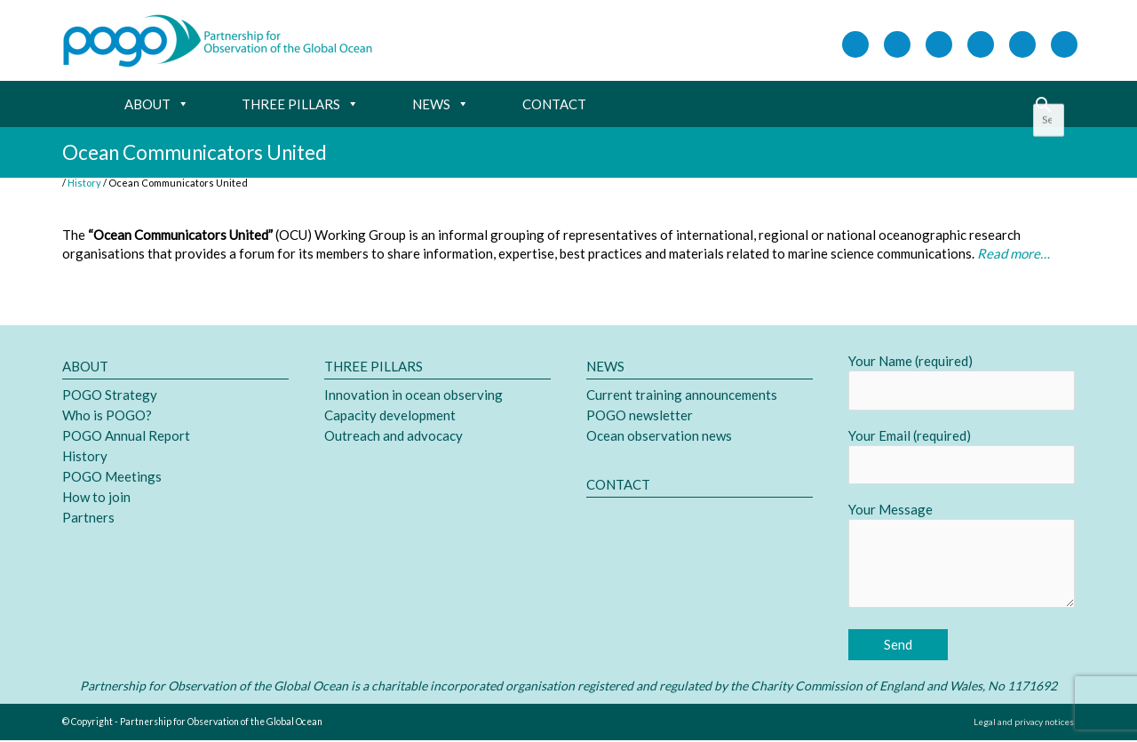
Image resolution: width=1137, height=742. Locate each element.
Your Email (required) (961, 457)
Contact (554, 105)
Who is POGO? (107, 416)
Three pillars (300, 105)
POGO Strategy (109, 395)
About (156, 105)
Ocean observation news (659, 436)
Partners (88, 518)
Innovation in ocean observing (413, 395)
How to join (96, 498)
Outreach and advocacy (393, 436)
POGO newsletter (639, 416)
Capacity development (390, 416)
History (84, 457)
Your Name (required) (961, 383)
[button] (1043, 105)
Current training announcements (681, 395)
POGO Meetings (112, 477)
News (440, 105)
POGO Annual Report (126, 436)
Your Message (961, 559)
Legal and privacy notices (1022, 723)
